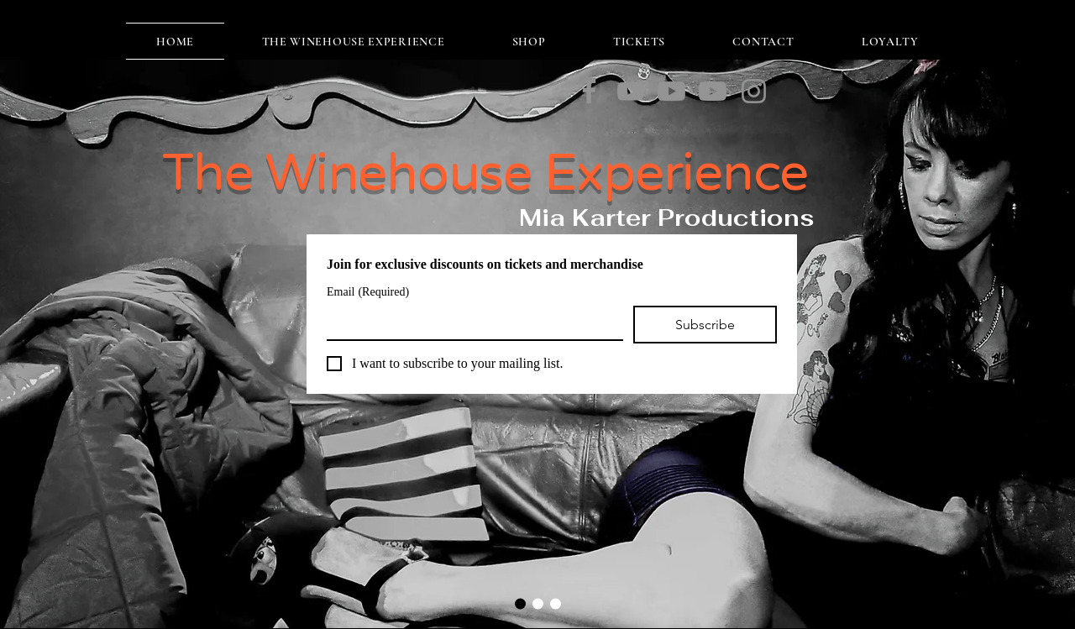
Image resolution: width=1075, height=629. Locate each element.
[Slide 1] (520, 604)
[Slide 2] (537, 604)
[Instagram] (753, 91)
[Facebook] (589, 91)
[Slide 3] (555, 604)
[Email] (470, 322)
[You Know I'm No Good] (630, 91)
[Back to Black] (712, 91)
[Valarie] (671, 91)
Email (368, 292)
